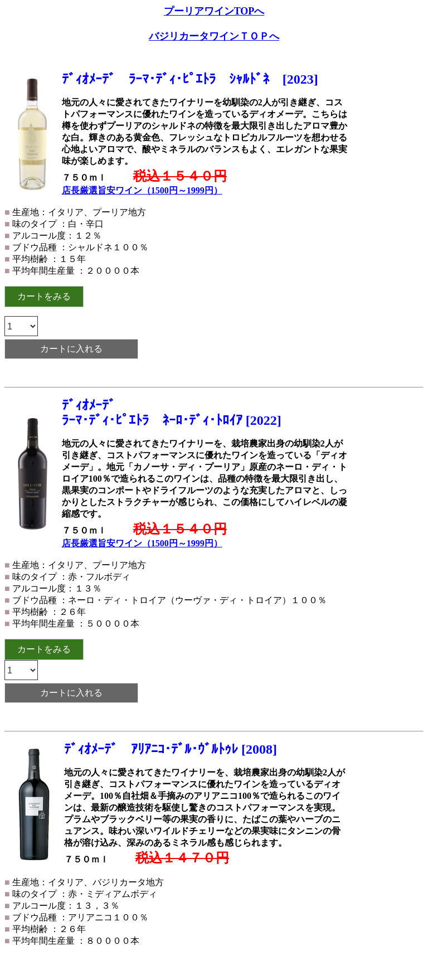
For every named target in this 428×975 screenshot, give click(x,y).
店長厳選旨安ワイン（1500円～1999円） (142, 190)
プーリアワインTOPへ (214, 11)
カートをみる (44, 296)
